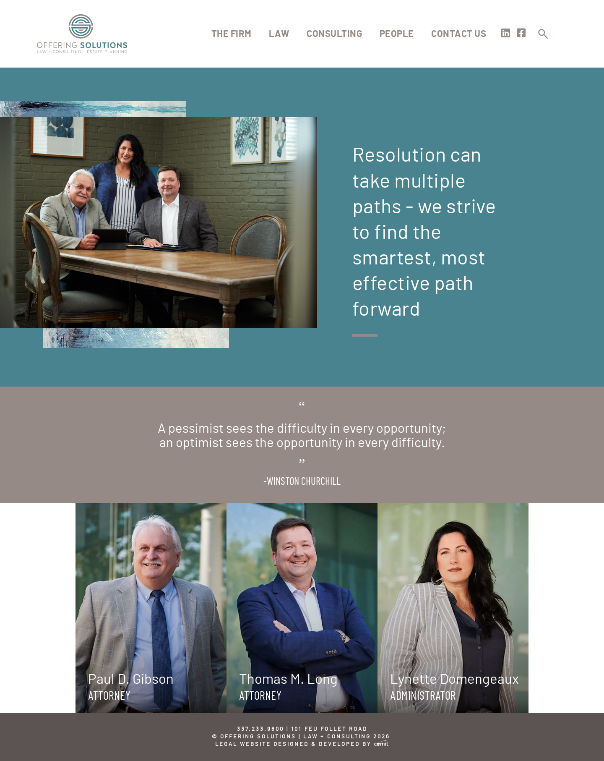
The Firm (231, 34)
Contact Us (458, 34)
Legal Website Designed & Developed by (301, 744)
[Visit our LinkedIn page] (505, 34)
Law (279, 34)
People (397, 34)
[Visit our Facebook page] (521, 34)
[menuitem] (231, 33)
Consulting (334, 34)
